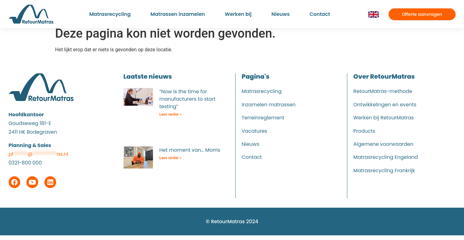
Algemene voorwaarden (383, 148)
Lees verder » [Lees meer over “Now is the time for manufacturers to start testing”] (170, 119)
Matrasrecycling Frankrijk (384, 175)
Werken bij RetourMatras (384, 122)
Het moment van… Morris (189, 154)
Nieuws (280, 14)
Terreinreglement (263, 122)
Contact (319, 14)
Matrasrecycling (110, 14)
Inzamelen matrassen (269, 109)
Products (364, 135)
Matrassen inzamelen (178, 14)
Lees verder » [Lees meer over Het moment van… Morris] (170, 162)
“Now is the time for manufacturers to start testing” (187, 104)
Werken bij (238, 14)
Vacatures (254, 135)
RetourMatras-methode (383, 96)
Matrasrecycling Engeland (386, 162)
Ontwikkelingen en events (385, 109)
